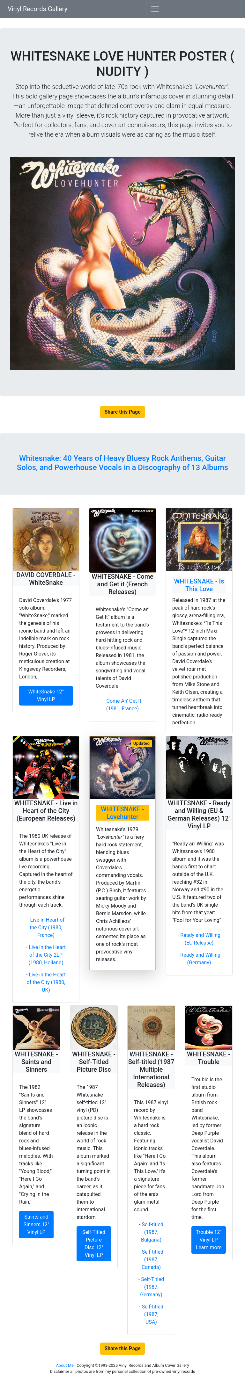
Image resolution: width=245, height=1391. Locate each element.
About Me (65, 1365)
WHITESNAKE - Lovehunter (122, 813)
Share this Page (122, 412)
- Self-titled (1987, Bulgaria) (151, 1232)
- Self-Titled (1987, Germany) (151, 1287)
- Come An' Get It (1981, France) (122, 705)
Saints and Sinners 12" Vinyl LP (36, 1224)
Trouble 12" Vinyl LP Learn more (209, 1239)
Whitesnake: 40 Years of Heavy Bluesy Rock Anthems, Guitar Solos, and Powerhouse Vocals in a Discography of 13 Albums (122, 463)
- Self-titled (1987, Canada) (151, 1259)
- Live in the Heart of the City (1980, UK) (46, 982)
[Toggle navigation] (155, 9)
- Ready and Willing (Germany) (199, 959)
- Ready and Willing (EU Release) (199, 939)
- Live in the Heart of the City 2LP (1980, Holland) (46, 955)
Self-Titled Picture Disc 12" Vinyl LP (93, 1243)
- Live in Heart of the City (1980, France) (45, 927)
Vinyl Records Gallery (37, 9)
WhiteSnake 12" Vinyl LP (45, 695)
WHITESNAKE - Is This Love (199, 585)
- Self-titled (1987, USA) (151, 1314)
